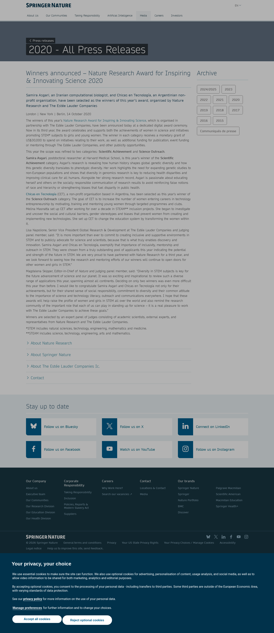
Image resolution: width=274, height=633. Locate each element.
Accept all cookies (36, 621)
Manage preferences (27, 610)
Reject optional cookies (88, 621)
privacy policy (32, 601)
